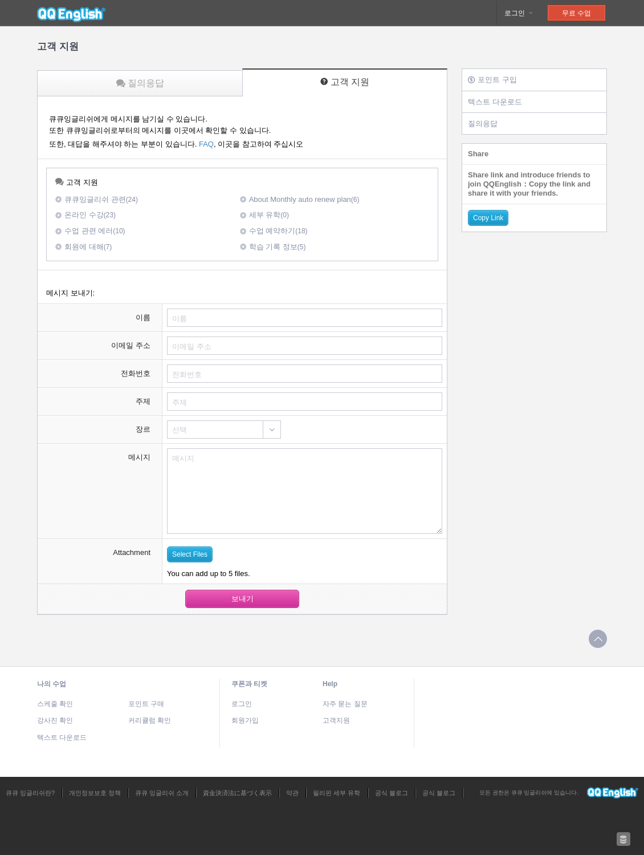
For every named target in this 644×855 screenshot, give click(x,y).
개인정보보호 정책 (95, 792)
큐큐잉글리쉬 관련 (96, 199)
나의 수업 (51, 684)
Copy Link (488, 218)
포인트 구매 (146, 704)
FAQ (206, 144)
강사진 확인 (55, 720)
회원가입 (245, 720)
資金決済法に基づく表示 (237, 792)
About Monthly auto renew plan (300, 199)
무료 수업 (576, 13)
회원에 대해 (83, 246)
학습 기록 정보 (273, 246)
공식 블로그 (391, 792)
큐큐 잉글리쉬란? (30, 792)
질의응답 (140, 83)
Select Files (189, 554)
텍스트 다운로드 (495, 102)
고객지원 (336, 720)
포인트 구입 (492, 79)
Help (330, 684)
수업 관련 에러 (90, 230)
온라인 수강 (85, 214)
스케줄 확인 (55, 704)
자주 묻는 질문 (345, 704)
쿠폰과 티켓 (249, 684)
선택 (179, 430)
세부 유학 (264, 214)
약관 (292, 792)
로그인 (518, 13)
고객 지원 (344, 82)
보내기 (242, 598)
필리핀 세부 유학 (336, 792)
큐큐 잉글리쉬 (71, 13)
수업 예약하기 (274, 230)
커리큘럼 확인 (149, 720)
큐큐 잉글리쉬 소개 (162, 792)
